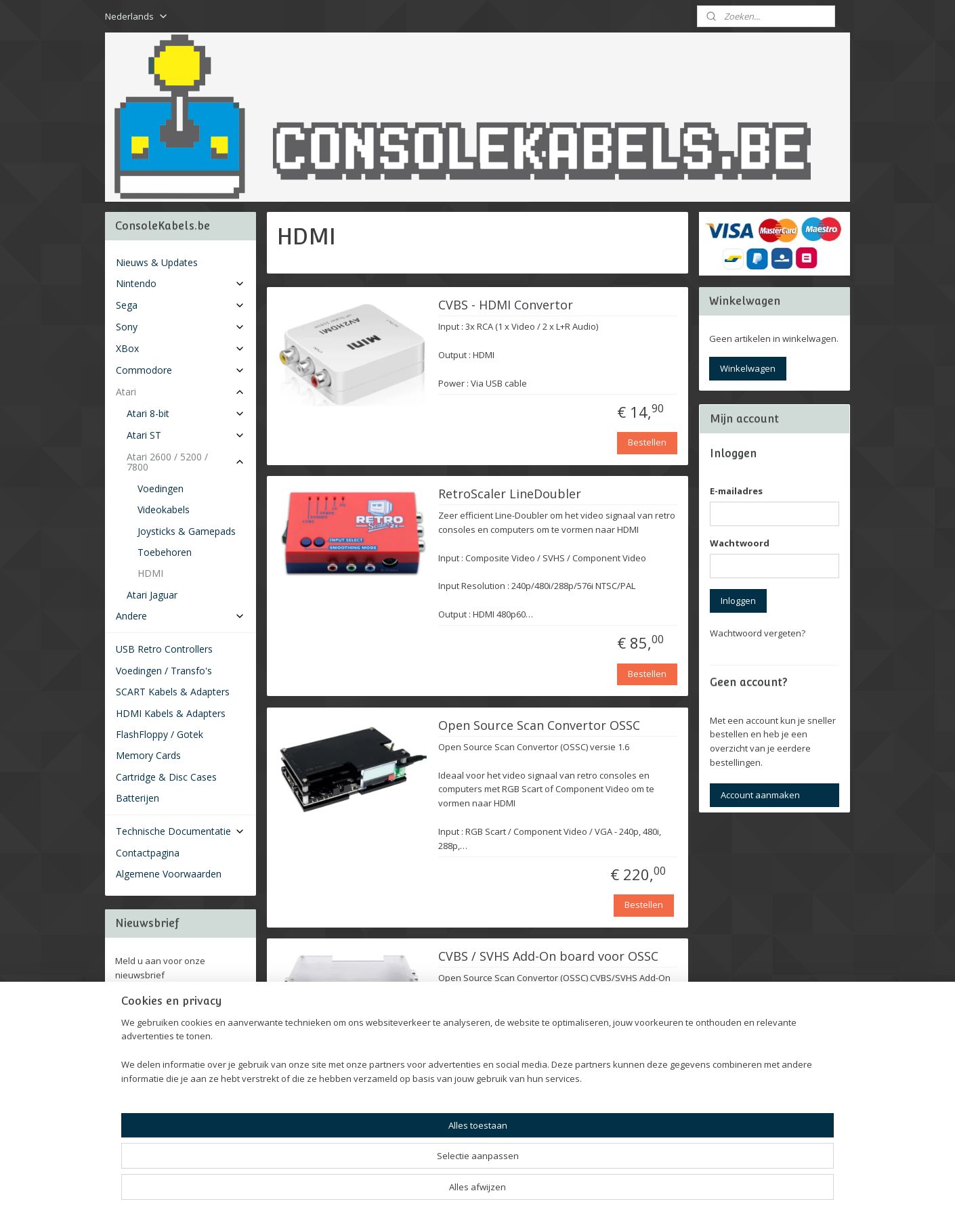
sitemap (433, 1191)
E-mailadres (736, 491)
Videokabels (163, 509)
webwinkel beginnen (513, 1191)
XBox (180, 348)
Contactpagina (147, 852)
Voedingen (160, 488)
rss (462, 1191)
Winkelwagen (748, 368)
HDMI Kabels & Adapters (171, 713)
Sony (180, 326)
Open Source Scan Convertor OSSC (539, 725)
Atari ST (186, 435)
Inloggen (738, 600)
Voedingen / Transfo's (164, 670)
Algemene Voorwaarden (168, 873)
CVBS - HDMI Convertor (505, 305)
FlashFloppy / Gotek (159, 734)
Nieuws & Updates (157, 262)
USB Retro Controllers (164, 649)
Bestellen (647, 442)
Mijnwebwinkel (631, 1191)
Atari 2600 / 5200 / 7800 (186, 461)
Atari (180, 391)
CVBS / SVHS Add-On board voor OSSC (548, 956)
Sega (180, 305)
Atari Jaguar (152, 594)
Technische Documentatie (180, 831)
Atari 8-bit (186, 413)
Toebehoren (164, 552)
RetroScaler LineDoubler (509, 494)
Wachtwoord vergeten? (757, 633)
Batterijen (137, 797)
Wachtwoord (739, 543)
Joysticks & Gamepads (186, 531)
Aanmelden (149, 1005)
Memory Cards (148, 755)
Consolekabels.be (162, 1059)
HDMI (150, 573)
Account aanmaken (760, 795)
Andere (180, 615)
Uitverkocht (643, 1135)
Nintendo (180, 283)
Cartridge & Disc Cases (166, 776)
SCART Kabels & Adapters (173, 691)
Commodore (180, 370)
